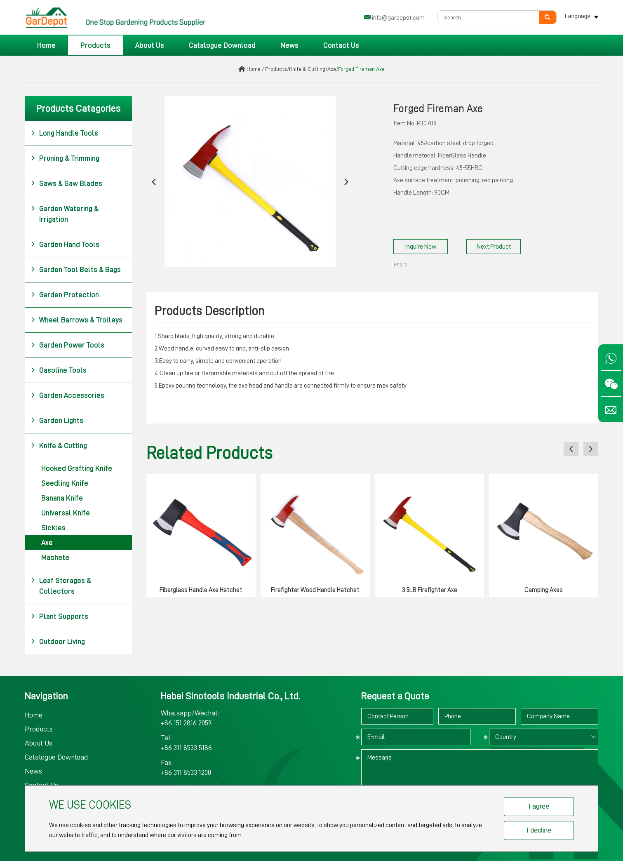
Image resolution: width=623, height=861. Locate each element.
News (289, 45)
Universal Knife (65, 513)
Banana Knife (62, 498)
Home (46, 45)
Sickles (53, 528)
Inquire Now (420, 246)
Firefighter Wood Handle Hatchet (315, 590)
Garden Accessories (67, 395)
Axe (331, 69)
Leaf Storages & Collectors (61, 585)
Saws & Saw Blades (66, 183)
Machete (55, 557)
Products (95, 45)
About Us (149, 45)
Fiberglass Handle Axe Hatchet (201, 590)
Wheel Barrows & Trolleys (76, 320)
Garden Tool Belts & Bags (76, 269)
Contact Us (341, 45)
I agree (539, 806)
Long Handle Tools (64, 133)
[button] (153, 181)
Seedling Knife (64, 483)
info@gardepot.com (398, 17)
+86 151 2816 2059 (186, 723)
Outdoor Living (58, 641)
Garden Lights (57, 420)
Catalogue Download (222, 45)
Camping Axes (543, 590)
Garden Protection (65, 294)
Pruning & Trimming (65, 158)
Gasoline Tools (59, 370)
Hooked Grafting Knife (76, 468)
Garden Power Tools (67, 345)
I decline (539, 830)
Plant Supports (59, 616)
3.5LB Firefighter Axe (429, 590)
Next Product (494, 246)
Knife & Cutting (307, 69)
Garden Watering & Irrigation (65, 213)
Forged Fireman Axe (361, 69)
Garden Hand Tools (65, 244)
